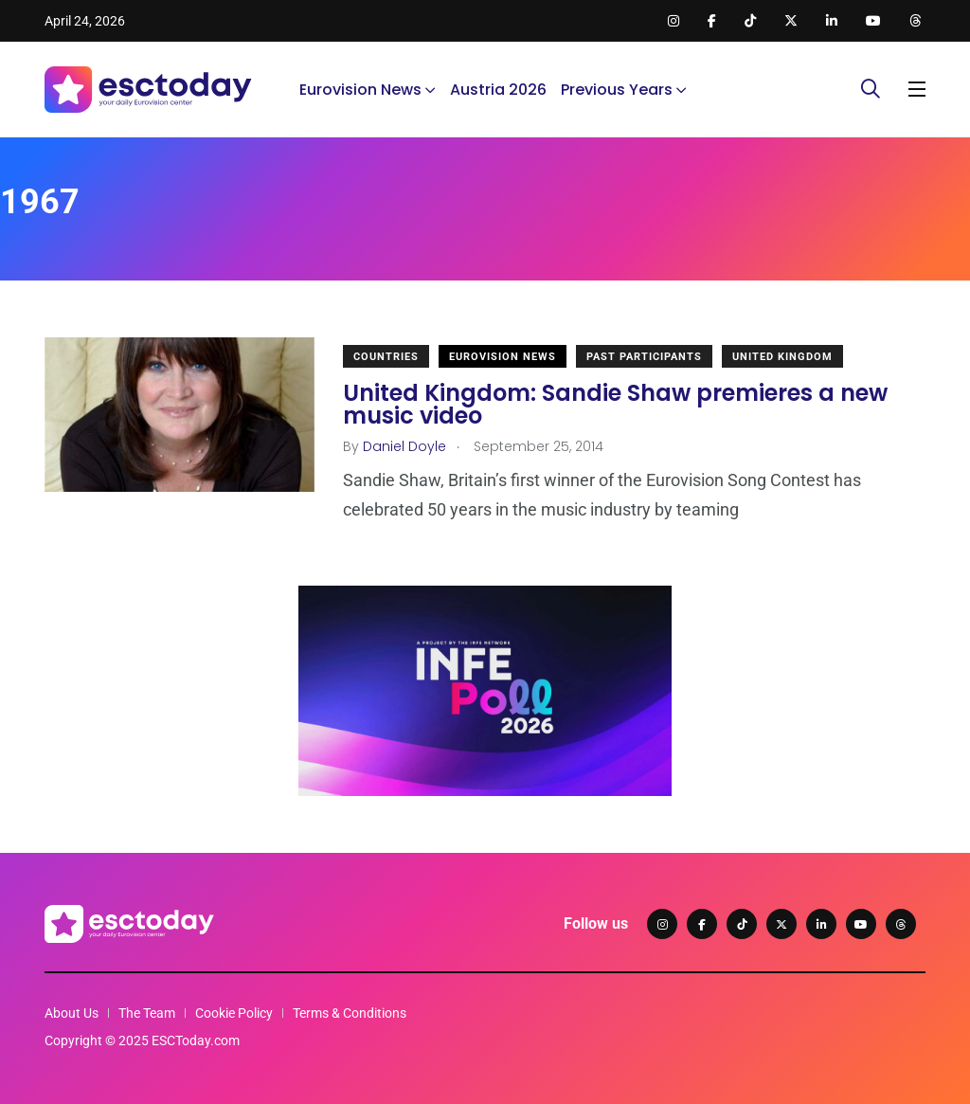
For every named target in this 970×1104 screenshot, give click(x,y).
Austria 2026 (498, 89)
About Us (72, 1013)
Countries (386, 357)
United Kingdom (782, 357)
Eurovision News (360, 89)
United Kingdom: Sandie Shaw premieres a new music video (615, 404)
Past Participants (644, 357)
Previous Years (617, 89)
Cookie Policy (234, 1013)
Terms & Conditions (349, 1013)
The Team (146, 1013)
